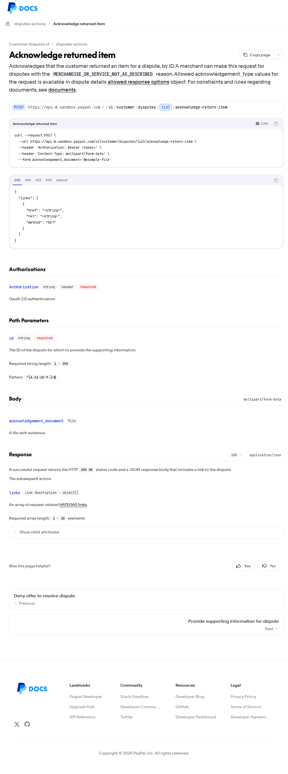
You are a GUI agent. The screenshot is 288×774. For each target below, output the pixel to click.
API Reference (82, 712)
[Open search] (269, 7)
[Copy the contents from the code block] (276, 123)
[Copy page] (256, 55)
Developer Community (140, 702)
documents (62, 90)
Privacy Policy (243, 692)
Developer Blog (190, 692)
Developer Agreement (251, 712)
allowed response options (138, 82)
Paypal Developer (86, 692)
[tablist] (140, 180)
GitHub (182, 702)
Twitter (126, 712)
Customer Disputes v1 (29, 44)
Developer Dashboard (196, 712)
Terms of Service (246, 702)
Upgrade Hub (82, 702)
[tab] (17, 180)
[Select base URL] (66, 107)
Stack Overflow (134, 692)
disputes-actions (71, 44)
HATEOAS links (73, 500)
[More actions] (280, 8)
